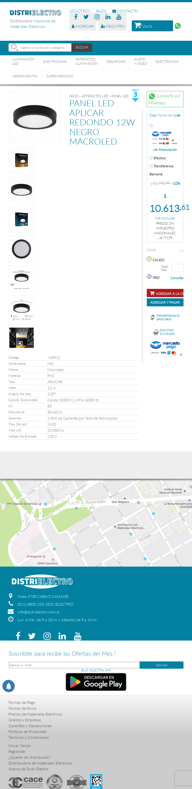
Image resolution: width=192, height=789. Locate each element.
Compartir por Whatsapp (164, 98)
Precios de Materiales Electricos (35, 714)
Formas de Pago (22, 702)
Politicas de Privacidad (27, 731)
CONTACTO (125, 10)
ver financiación (165, 150)
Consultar (176, 278)
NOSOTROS (79, 10)
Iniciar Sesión (20, 745)
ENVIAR (161, 665)
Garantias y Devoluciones (30, 725)
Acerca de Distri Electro (28, 768)
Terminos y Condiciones (29, 737)
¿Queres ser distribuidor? (30, 757)
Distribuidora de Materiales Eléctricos (40, 763)
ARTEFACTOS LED (95, 96)
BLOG (101, 10)
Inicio (74, 96)
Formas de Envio (22, 708)
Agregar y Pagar (165, 302)
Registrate (17, 751)
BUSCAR (82, 47)
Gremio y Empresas (25, 719)
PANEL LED (120, 96)
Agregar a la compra (167, 293)
